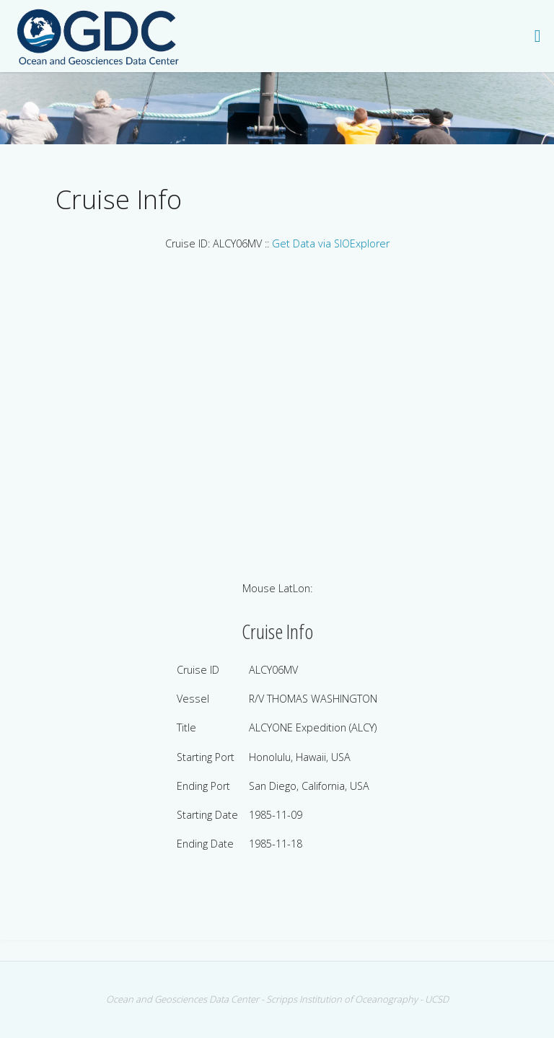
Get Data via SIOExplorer (331, 243)
